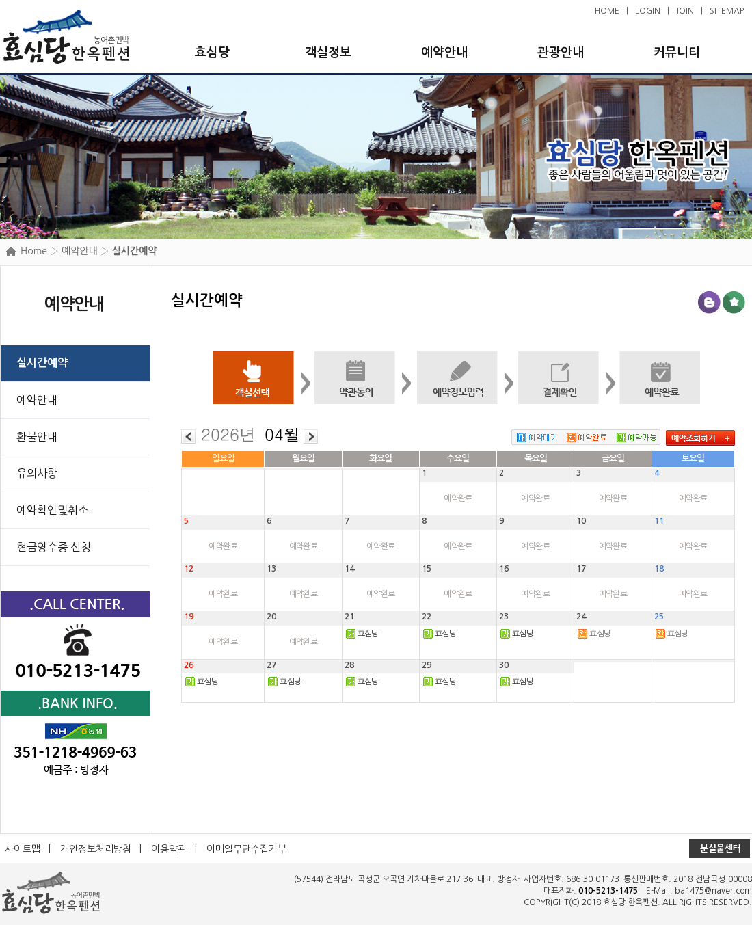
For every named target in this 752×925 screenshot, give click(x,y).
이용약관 (169, 849)
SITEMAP (727, 11)
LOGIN (647, 11)
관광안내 (560, 52)
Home (34, 251)
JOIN (685, 11)
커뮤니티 (677, 52)
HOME (607, 11)
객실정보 (328, 52)
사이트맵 (22, 849)
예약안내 (444, 52)
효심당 (212, 52)
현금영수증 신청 (53, 546)
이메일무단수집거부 (246, 849)
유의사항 (36, 473)
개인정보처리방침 (95, 849)
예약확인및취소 (52, 510)
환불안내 (36, 436)
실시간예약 (42, 363)
